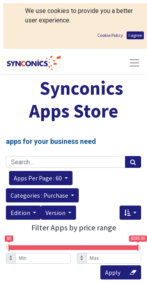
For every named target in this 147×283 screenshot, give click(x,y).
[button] (41, 178)
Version (56, 213)
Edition (21, 213)
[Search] (133, 162)
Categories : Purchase (40, 195)
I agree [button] (135, 35)
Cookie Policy (110, 35)
